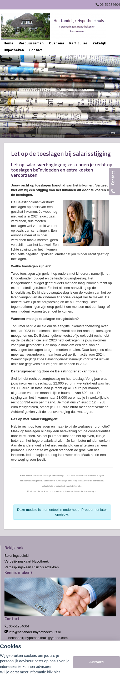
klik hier (53, 672)
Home (111, 132)
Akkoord (96, 662)
